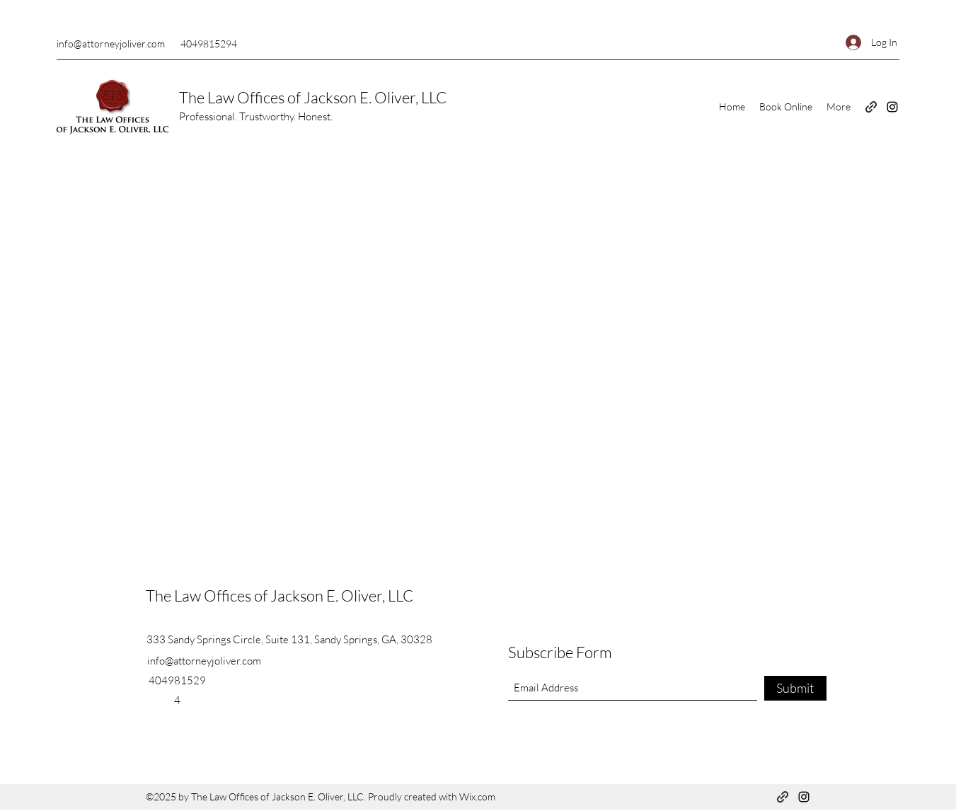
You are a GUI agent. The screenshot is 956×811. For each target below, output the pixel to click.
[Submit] (795, 688)
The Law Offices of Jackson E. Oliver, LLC (313, 97)
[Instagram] (892, 107)
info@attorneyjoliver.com (111, 44)
